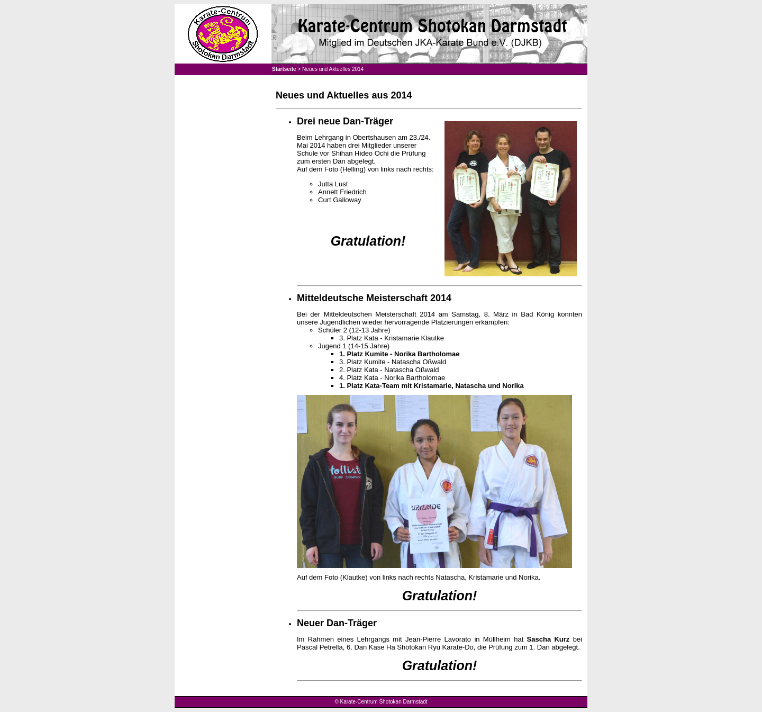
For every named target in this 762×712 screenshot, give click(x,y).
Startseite (284, 69)
